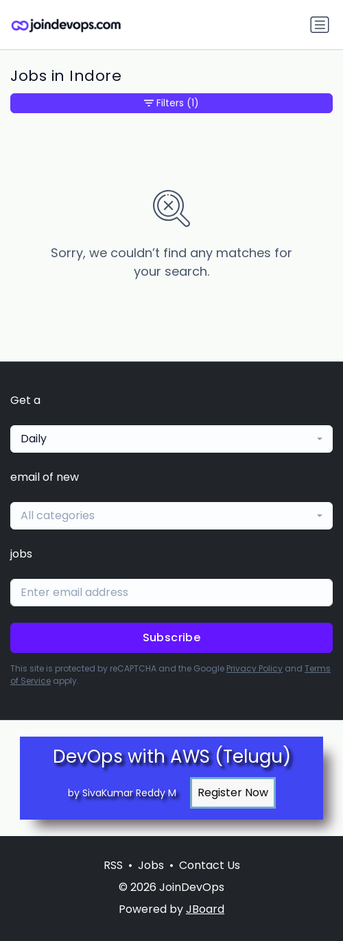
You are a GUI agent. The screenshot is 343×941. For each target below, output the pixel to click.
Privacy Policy (254, 668)
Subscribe (172, 637)
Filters (171, 103)
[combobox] (171, 439)
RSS (113, 865)
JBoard (205, 909)
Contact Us (209, 865)
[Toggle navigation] (320, 25)
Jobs (151, 865)
